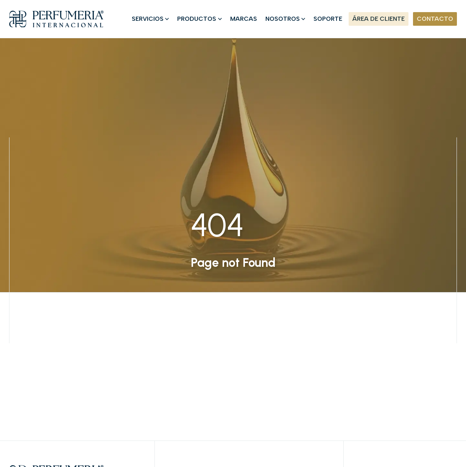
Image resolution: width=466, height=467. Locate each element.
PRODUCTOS (196, 18)
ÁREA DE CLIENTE (378, 18)
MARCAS (243, 18)
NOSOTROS (282, 18)
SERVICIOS (148, 18)
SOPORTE (327, 18)
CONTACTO (435, 18)
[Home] (56, 19)
